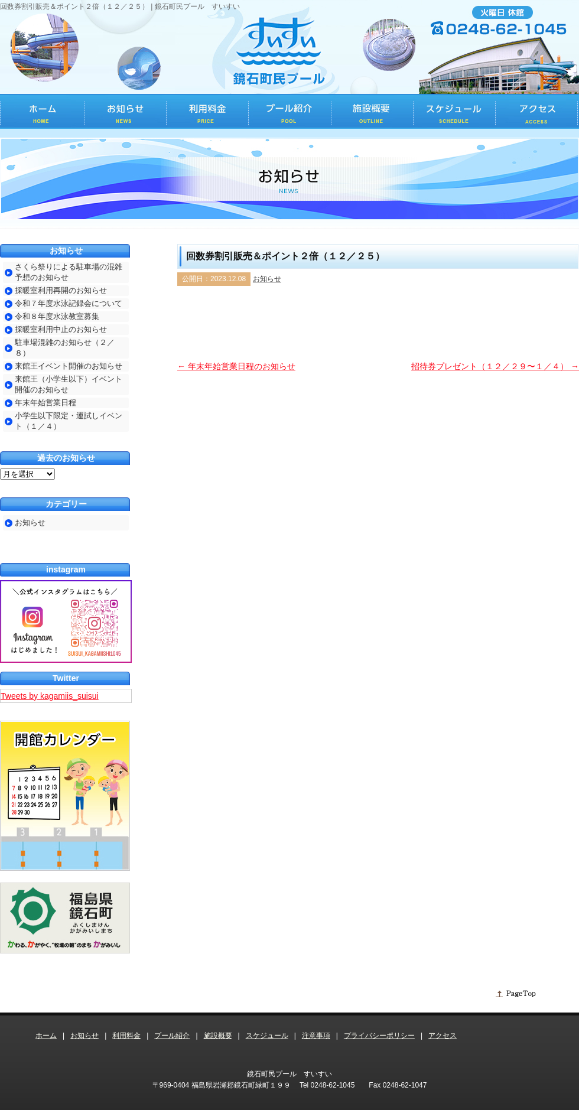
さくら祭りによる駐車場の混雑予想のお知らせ (68, 272)
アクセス (442, 1035)
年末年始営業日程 (45, 402)
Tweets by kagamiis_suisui (50, 696)
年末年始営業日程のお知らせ (236, 366)
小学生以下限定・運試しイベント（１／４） (68, 421)
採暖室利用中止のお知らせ (61, 329)
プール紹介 (172, 1035)
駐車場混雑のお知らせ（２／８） (65, 347)
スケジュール (267, 1035)
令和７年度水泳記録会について (68, 303)
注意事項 (316, 1035)
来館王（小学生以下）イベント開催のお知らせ (68, 384)
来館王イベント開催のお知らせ (68, 366)
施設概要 (218, 1035)
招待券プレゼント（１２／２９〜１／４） (495, 366)
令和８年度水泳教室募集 (57, 316)
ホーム (46, 1035)
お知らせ (267, 279)
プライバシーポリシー (379, 1035)
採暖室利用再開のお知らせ (61, 290)
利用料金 (126, 1035)
